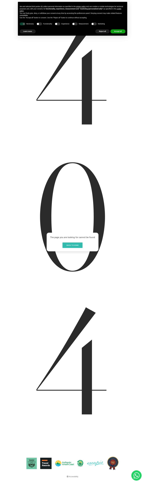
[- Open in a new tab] (136, 475)
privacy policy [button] (81, 6)
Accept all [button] (118, 31)
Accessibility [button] (73, 477)
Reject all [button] (102, 31)
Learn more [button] (27, 31)
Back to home (73, 245)
